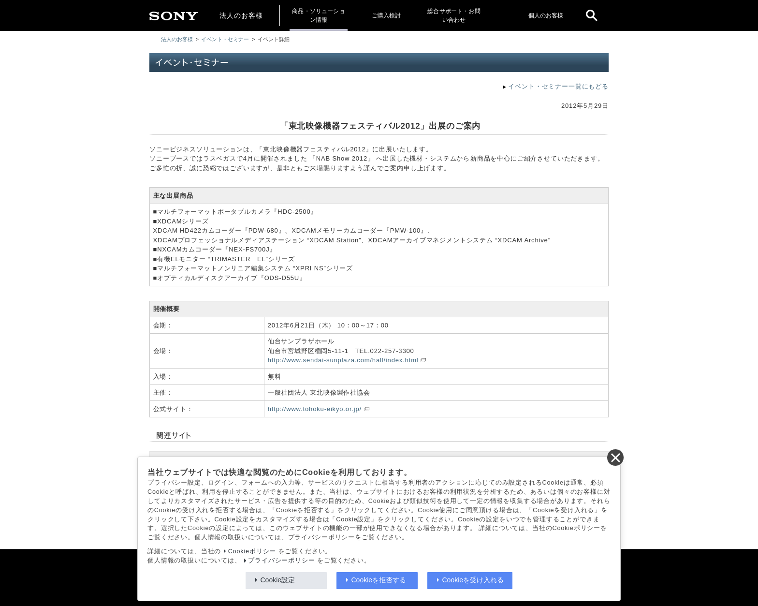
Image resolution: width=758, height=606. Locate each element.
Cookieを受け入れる (473, 580)
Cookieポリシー (252, 551)
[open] (592, 15)
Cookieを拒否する (379, 580)
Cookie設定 (278, 580)
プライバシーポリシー (281, 560)
